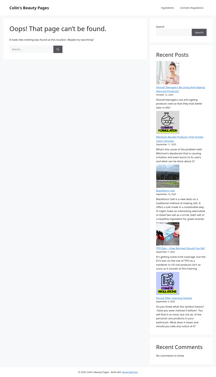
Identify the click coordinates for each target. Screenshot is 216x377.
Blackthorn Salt (165, 190)
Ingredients (167, 7)
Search (160, 26)
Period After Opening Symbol (174, 298)
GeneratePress (130, 372)
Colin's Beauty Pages (29, 7)
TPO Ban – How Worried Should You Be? (180, 248)
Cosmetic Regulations (191, 7)
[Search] (57, 49)
